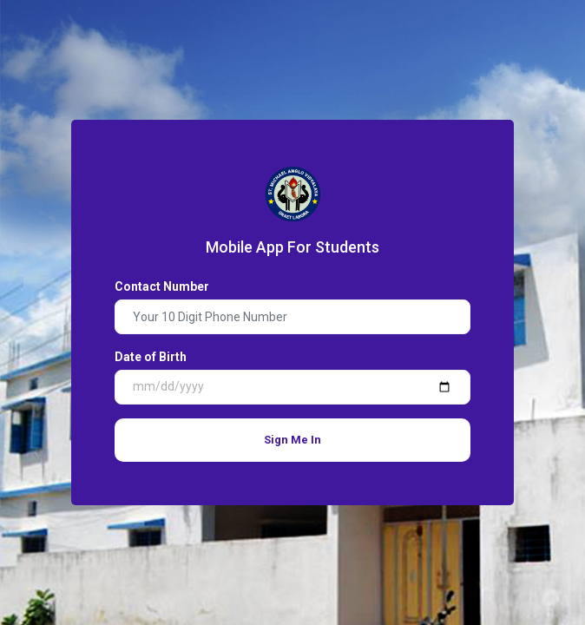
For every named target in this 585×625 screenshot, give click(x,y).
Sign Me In (292, 439)
